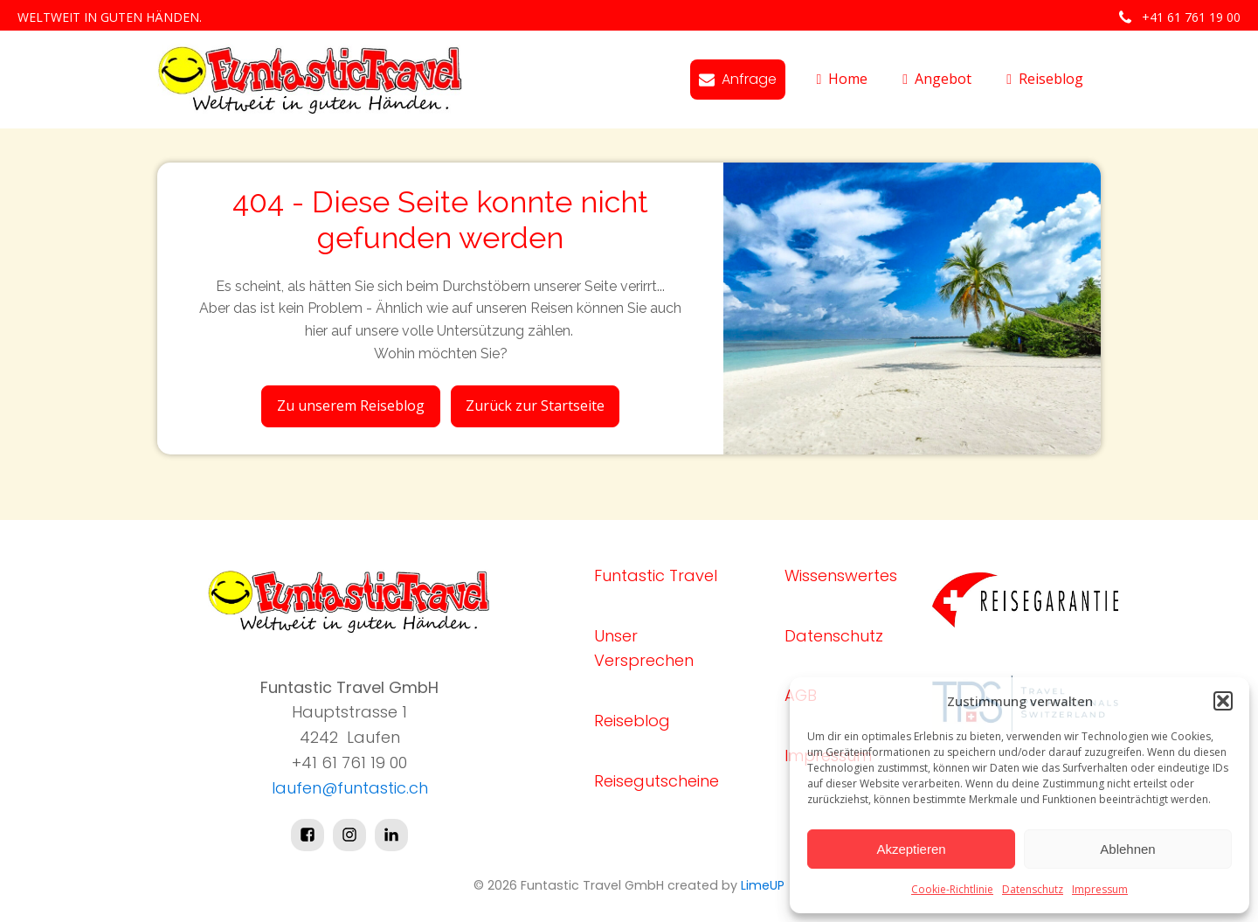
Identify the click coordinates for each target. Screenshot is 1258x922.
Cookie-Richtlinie (952, 889)
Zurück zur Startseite (535, 405)
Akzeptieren (910, 849)
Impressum (1100, 889)
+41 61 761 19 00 (1191, 17)
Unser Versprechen (644, 648)
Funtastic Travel (655, 575)
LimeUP (763, 885)
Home (841, 78)
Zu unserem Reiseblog (351, 405)
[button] (1223, 701)
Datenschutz (1032, 889)
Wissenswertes (841, 575)
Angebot (936, 78)
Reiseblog (1044, 78)
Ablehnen (1127, 849)
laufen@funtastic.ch (350, 788)
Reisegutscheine (656, 781)
